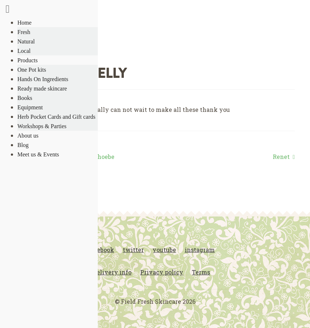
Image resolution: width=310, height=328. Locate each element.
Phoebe (103, 157)
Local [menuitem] (23, 51)
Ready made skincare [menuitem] (42, 88)
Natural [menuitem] (26, 41)
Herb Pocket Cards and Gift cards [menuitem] (56, 117)
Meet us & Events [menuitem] (38, 154)
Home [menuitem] (24, 23)
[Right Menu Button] (7, 10)
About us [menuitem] (27, 136)
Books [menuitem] (24, 98)
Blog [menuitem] (23, 145)
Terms (201, 272)
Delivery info (112, 272)
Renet (281, 157)
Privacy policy (161, 272)
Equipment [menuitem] (30, 107)
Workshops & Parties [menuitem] (42, 126)
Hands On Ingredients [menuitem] (42, 79)
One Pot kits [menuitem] (31, 70)
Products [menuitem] (27, 60)
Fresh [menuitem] (23, 32)
